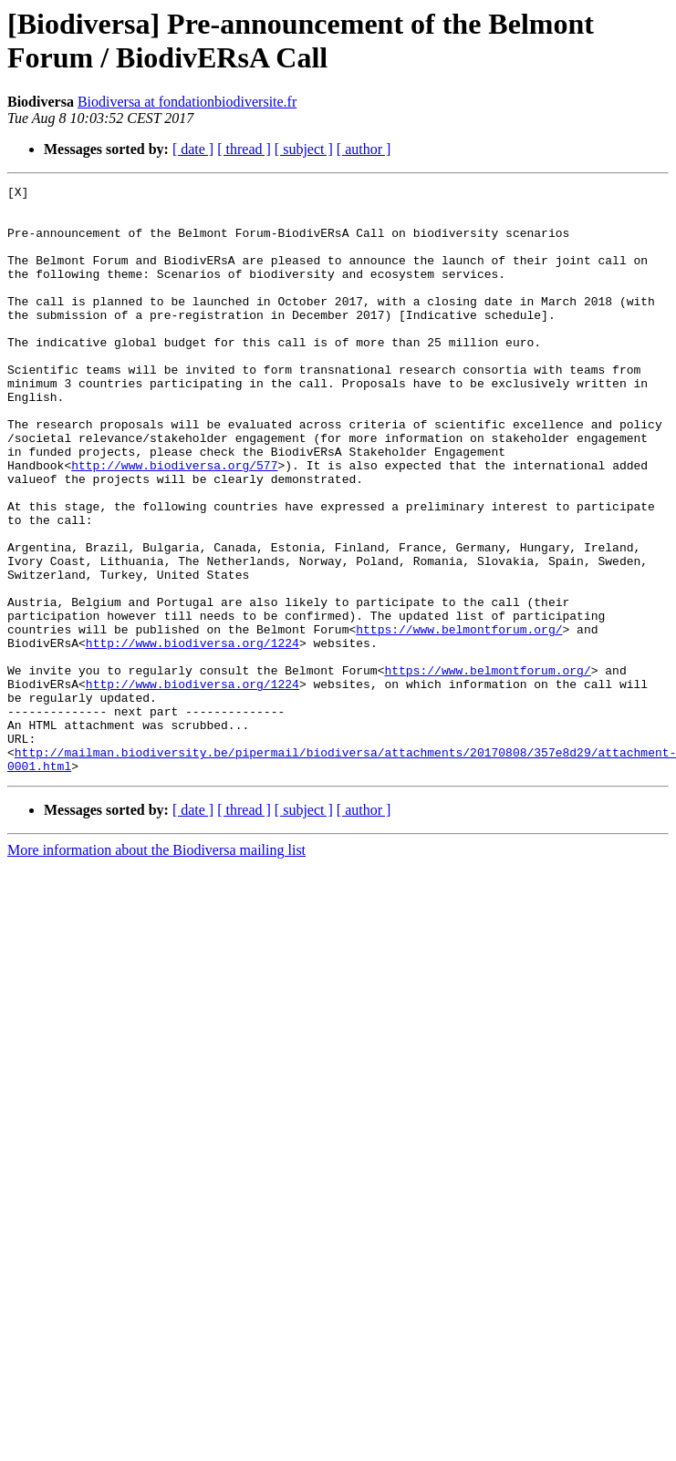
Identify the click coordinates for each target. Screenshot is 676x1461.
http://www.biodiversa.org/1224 (192, 735)
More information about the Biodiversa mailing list (156, 967)
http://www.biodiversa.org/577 (174, 522)
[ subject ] (304, 149)
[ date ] (192, 149)
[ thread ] (244, 149)
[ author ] (364, 149)
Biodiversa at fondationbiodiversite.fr (187, 101)
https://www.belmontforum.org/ (459, 719)
